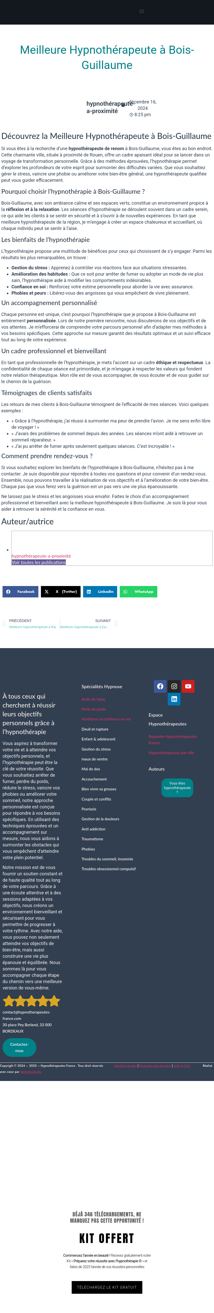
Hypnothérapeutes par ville (171, 752)
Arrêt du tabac (94, 699)
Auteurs (157, 769)
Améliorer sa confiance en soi (106, 719)
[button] (141, 11)
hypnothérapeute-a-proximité (41, 556)
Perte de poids (94, 709)
